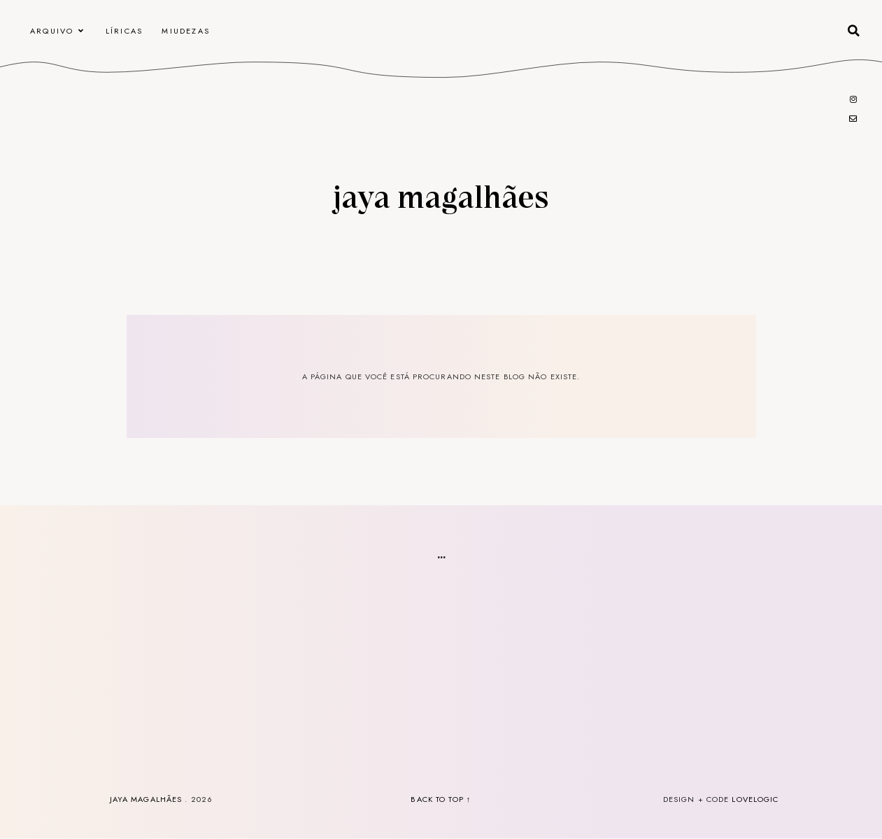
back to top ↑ (441, 799)
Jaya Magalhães (441, 195)
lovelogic (755, 799)
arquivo (51, 30)
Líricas (124, 30)
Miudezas (186, 30)
